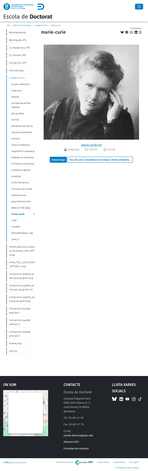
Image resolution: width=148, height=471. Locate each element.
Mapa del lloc (103, 462)
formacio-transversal (22, 163)
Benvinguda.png (17, 32)
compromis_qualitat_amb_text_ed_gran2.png (22, 299)
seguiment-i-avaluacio (23, 151)
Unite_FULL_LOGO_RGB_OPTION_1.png (21, 264)
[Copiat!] (140, 32)
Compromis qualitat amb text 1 (19, 310)
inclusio (15, 138)
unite (14, 220)
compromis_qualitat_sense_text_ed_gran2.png (21, 275)
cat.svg (13, 351)
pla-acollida (17, 113)
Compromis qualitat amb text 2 (19, 322)
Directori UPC (71, 441)
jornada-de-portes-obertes (21, 105)
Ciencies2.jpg (16, 70)
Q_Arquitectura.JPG (19, 47)
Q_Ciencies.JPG (17, 55)
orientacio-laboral (20, 170)
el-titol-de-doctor (20, 182)
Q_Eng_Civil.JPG (17, 62)
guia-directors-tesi (21, 201)
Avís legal (133, 462)
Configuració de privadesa (127, 468)
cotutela (15, 226)
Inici (8, 25)
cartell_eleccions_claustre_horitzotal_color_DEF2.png (22, 250)
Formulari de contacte (76, 448)
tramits (15, 119)
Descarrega (58, 159)
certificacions (18, 195)
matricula (16, 90)
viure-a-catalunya (20, 144)
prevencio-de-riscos (22, 126)
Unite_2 (15, 239)
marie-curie (17, 214)
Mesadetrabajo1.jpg (22, 232)
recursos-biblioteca (21, 132)
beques (15, 96)
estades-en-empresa (22, 157)
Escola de (27, 16)
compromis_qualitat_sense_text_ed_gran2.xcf (21, 287)
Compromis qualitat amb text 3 (19, 333)
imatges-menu (41, 25)
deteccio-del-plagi (20, 207)
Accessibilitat (119, 462)
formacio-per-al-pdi (21, 188)
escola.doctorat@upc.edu (78, 435)
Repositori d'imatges (22, 25)
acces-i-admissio (20, 84)
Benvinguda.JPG (17, 40)
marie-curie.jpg (91, 145)
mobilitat (16, 176)
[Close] (139, 7)
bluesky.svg (15, 343)
